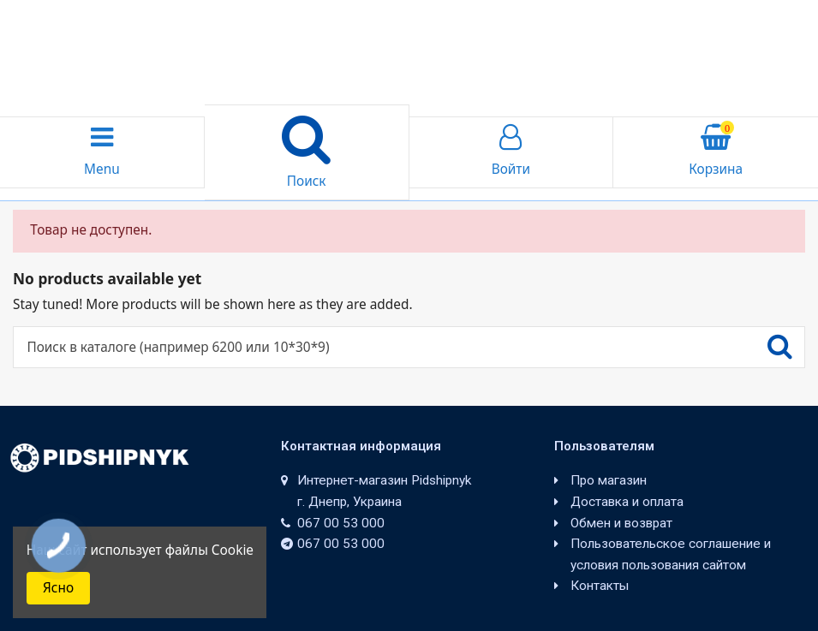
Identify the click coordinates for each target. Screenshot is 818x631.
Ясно (58, 588)
